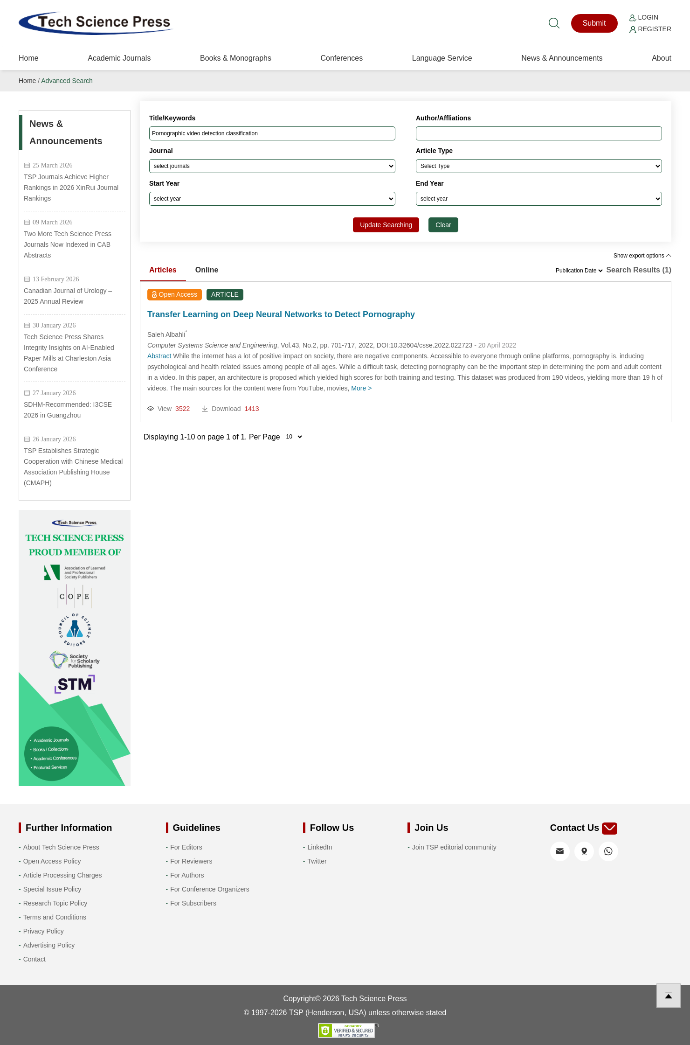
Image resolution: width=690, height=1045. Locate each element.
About (661, 58)
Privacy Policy (43, 931)
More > (361, 388)
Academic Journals (119, 58)
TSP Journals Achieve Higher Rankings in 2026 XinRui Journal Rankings (71, 187)
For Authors (187, 875)
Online (207, 270)
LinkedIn (320, 847)
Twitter (317, 861)
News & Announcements (561, 58)
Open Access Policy (52, 861)
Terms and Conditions (54, 917)
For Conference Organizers (209, 889)
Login (643, 17)
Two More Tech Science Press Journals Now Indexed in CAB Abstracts (67, 244)
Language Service (442, 58)
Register (650, 29)
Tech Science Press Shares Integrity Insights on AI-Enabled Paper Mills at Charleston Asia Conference (69, 353)
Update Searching (386, 225)
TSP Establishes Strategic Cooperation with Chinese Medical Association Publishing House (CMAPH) (73, 467)
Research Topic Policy (55, 903)
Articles (163, 270)
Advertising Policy (49, 945)
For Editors (186, 847)
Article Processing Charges (62, 875)
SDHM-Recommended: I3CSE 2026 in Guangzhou (68, 410)
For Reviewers (191, 861)
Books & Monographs (235, 58)
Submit (594, 23)
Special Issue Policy (52, 889)
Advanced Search (67, 80)
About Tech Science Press (61, 847)
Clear (443, 225)
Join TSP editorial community (454, 847)
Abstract (159, 356)
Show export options (642, 255)
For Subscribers (193, 903)
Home (29, 58)
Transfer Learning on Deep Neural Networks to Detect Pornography (281, 314)
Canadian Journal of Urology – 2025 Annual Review (68, 296)
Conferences (341, 58)
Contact (34, 959)
